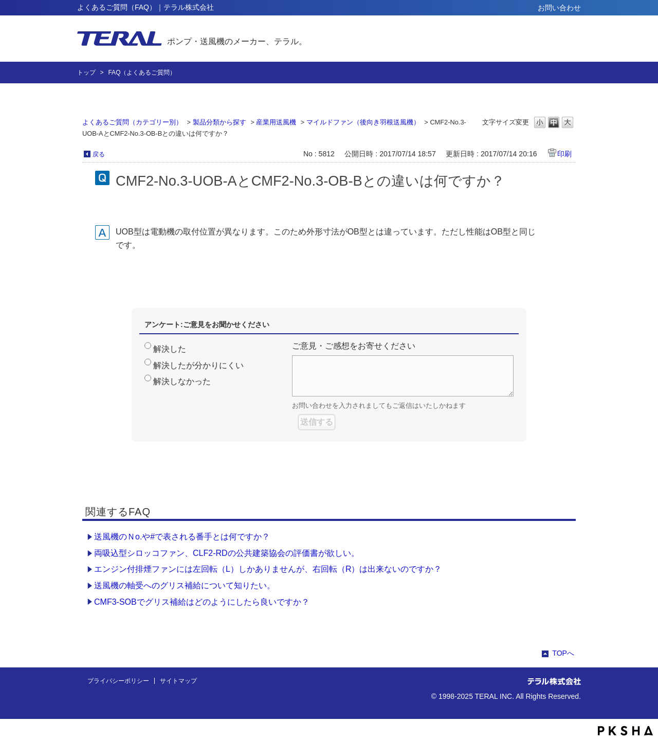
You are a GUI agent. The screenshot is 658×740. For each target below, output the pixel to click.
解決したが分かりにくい (198, 365)
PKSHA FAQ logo (625, 730)
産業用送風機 (276, 122)
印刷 (564, 154)
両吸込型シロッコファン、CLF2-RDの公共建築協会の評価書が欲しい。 (226, 553)
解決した (169, 349)
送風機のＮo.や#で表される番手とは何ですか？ (182, 536)
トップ (86, 72)
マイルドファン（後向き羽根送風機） (363, 122)
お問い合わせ (559, 8)
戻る (99, 154)
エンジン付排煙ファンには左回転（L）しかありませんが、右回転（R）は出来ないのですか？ (268, 569)
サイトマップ (178, 681)
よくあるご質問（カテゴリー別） (132, 122)
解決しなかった (182, 381)
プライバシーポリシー (118, 681)
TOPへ (563, 653)
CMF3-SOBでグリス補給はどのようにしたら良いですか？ (201, 602)
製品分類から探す (219, 122)
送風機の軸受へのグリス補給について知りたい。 (184, 585)
